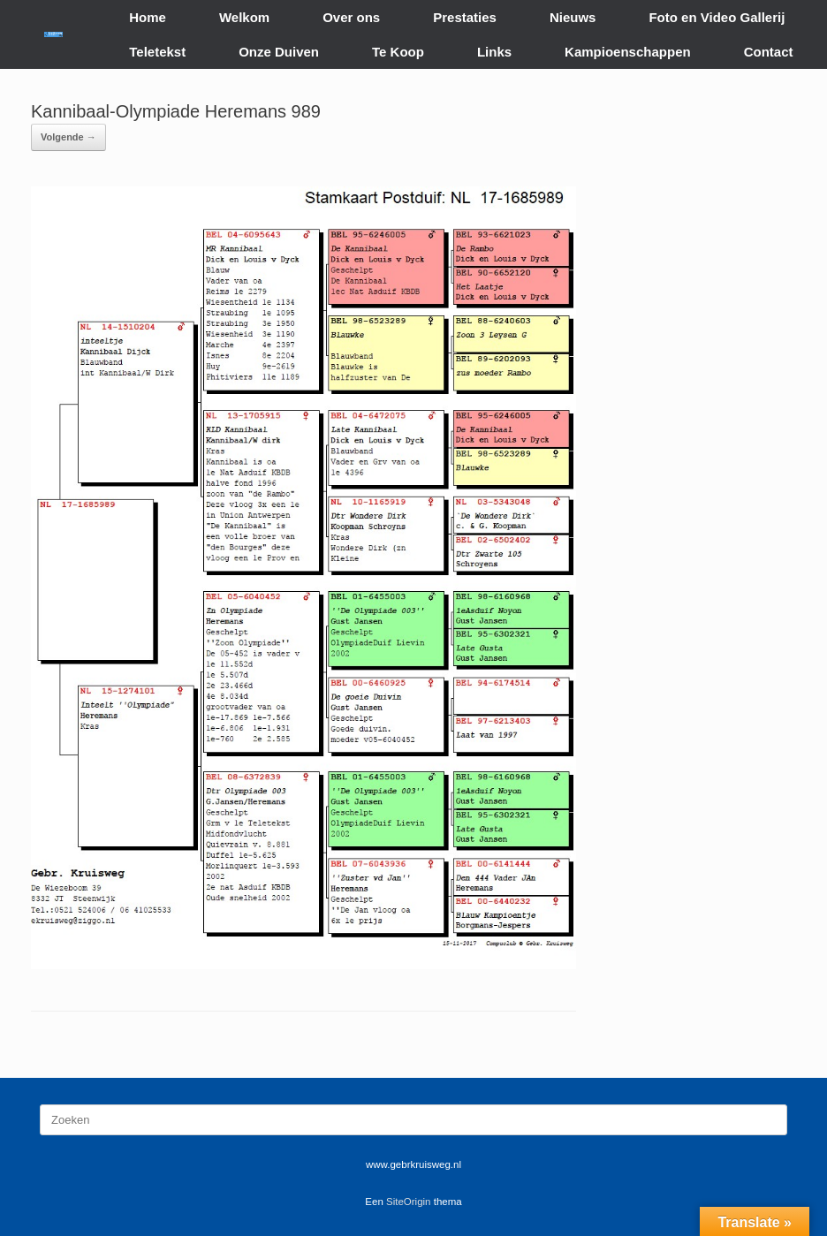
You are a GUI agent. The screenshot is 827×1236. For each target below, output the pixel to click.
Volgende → (68, 137)
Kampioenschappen (628, 51)
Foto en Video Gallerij (717, 17)
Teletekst (157, 51)
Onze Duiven (279, 51)
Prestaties (465, 17)
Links (494, 51)
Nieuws (573, 17)
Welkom (244, 17)
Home (147, 17)
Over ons (351, 17)
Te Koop (398, 51)
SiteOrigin (408, 1201)
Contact (768, 51)
